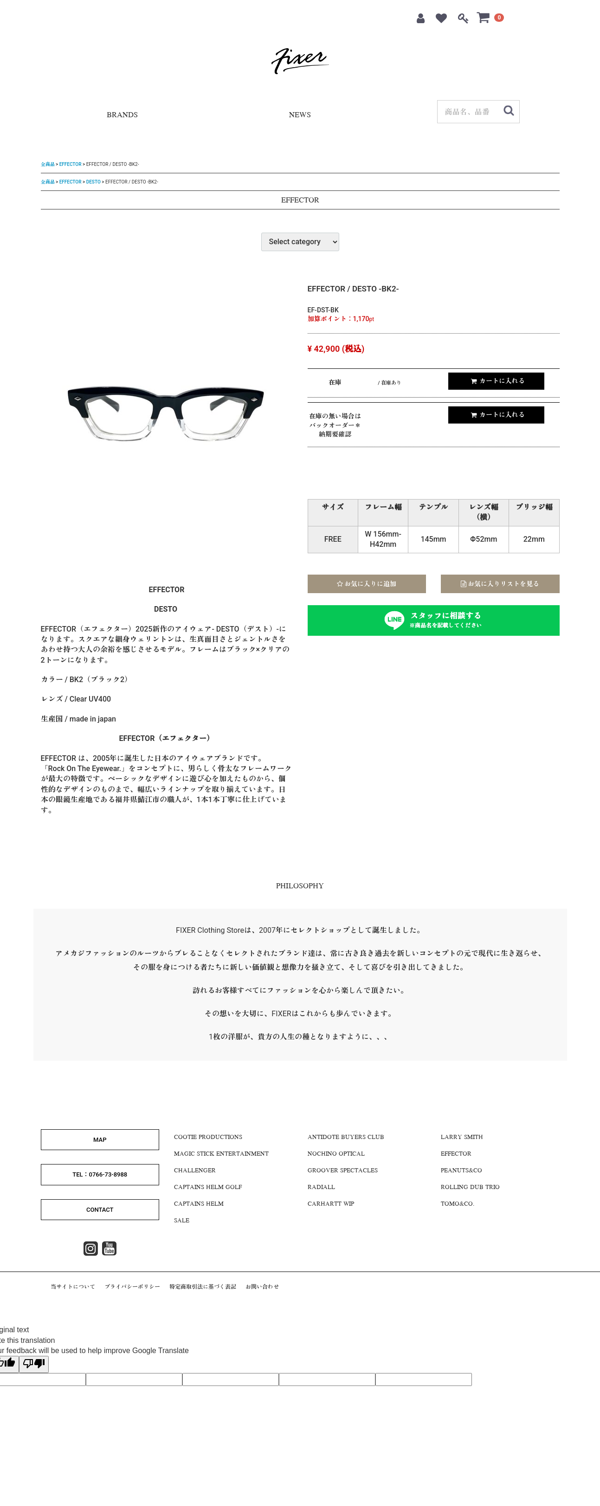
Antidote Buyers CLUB (346, 1137)
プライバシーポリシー (132, 1287)
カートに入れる (498, 381)
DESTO (93, 181)
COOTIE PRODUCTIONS (208, 1137)
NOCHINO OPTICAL (336, 1154)
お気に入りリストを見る (500, 583)
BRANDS (122, 115)
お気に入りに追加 (366, 583)
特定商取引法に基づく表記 (202, 1287)
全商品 (48, 164)
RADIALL (321, 1187)
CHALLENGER (195, 1171)
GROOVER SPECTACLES (343, 1171)
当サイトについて (73, 1287)
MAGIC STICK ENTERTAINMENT (221, 1154)
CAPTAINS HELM (199, 1204)
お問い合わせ (262, 1287)
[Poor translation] (34, 1364)
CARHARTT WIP (331, 1204)
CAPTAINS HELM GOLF (208, 1187)
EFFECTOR (70, 164)
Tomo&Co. (457, 1204)
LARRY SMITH (462, 1137)
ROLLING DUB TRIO (470, 1187)
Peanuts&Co (461, 1171)
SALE (181, 1221)
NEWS (300, 115)
